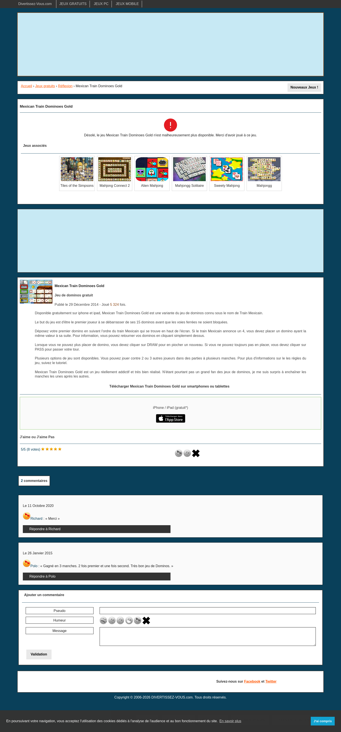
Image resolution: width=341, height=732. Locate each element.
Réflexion (65, 86)
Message (59, 631)
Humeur (59, 620)
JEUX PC (101, 4)
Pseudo (59, 611)
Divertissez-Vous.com (35, 4)
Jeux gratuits (45, 86)
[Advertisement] (170, 44)
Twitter (270, 681)
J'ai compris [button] (323, 721)
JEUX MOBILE (127, 4)
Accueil (26, 86)
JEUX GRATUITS (73, 4)
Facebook (252, 681)
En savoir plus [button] (230, 721)
